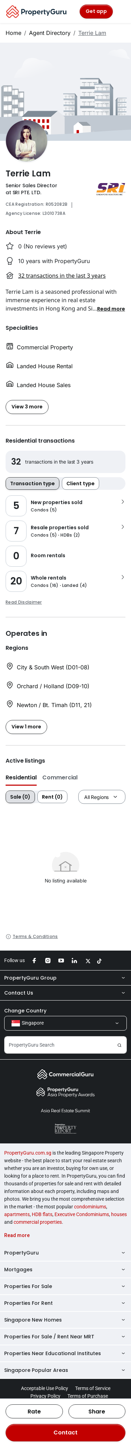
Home (13, 32)
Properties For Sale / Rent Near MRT (65, 1336)
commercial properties (38, 1222)
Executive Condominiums (81, 1214)
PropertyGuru (65, 1253)
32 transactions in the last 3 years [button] (61, 275)
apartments (17, 1214)
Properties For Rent (65, 1303)
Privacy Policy (45, 1396)
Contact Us (65, 993)
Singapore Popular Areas (65, 1370)
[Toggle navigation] (121, 11)
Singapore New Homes (65, 1320)
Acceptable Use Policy (44, 1388)
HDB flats (42, 1214)
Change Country (25, 1010)
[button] (111, 308)
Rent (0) (52, 796)
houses (119, 1214)
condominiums (90, 1206)
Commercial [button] (60, 777)
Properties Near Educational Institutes (65, 1353)
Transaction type (32, 483)
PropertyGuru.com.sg (27, 1153)
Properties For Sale (65, 1286)
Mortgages (65, 1269)
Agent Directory (50, 32)
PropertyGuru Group (65, 978)
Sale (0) (20, 796)
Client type (80, 483)
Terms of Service (92, 1388)
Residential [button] (21, 777)
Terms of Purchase (87, 1396)
